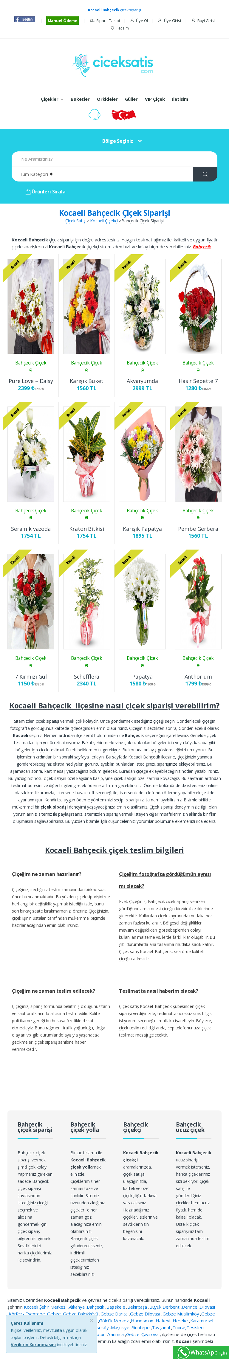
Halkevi (163, 1321)
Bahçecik (96, 1307)
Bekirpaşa (137, 1307)
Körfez (82, 1327)
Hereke (181, 1321)
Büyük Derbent (165, 1307)
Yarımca (116, 1334)
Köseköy (100, 1327)
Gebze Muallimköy (181, 1314)
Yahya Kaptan (92, 1334)
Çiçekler (49, 99)
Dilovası (207, 1307)
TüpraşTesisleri (188, 1327)
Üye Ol (139, 21)
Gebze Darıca (114, 1314)
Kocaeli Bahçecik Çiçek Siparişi (114, 212)
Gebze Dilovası (145, 1314)
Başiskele (116, 1307)
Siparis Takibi (105, 21)
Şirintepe (141, 1327)
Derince (190, 1307)
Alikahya (77, 1307)
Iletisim (119, 28)
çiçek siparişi (114, 10)
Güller (131, 99)
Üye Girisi (169, 21)
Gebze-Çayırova (143, 1334)
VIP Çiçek (155, 99)
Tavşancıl (161, 1327)
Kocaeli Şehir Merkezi (46, 1307)
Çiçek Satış (75, 221)
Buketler (80, 99)
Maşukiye (121, 1327)
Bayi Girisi (203, 21)
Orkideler (107, 99)
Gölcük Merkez (114, 1321)
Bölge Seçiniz (117, 141)
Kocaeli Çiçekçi (104, 221)
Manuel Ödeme (62, 20)
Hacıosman (142, 1321)
